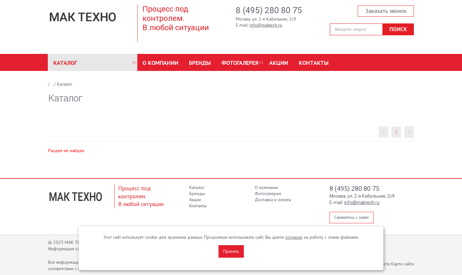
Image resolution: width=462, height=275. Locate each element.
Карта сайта (402, 264)
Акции (278, 62)
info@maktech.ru (266, 25)
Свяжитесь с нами (351, 217)
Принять (231, 251)
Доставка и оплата (273, 199)
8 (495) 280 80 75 (269, 10)
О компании (160, 62)
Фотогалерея (240, 62)
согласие (294, 237)
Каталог (65, 62)
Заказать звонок (385, 10)
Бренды (200, 62)
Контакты (314, 62)
